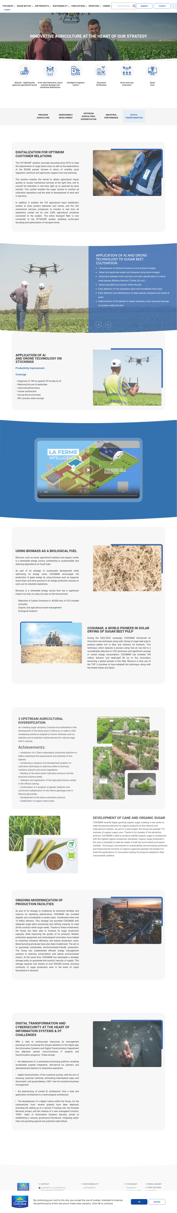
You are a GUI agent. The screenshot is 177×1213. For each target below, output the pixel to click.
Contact (162, 6)
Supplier (144, 6)
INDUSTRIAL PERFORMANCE (111, 116)
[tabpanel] (43, 116)
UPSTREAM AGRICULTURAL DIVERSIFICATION (88, 116)
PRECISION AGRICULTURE (43, 116)
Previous (99, 314)
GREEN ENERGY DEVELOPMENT (66, 116)
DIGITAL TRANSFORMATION (134, 116)
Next (108, 314)
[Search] (123, 6)
